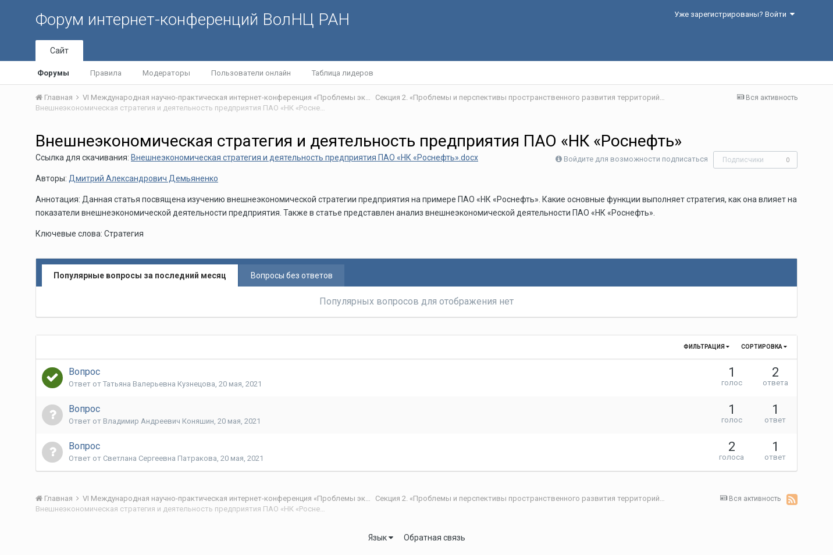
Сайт (59, 50)
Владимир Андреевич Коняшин (158, 421)
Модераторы (166, 73)
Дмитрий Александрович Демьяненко (143, 178)
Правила (106, 73)
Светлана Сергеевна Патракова (160, 458)
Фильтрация (706, 346)
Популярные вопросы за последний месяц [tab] (140, 275)
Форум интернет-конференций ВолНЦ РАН (192, 19)
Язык (380, 537)
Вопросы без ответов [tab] (292, 275)
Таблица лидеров (342, 73)
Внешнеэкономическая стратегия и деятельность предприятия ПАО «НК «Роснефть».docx (304, 157)
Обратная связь (434, 537)
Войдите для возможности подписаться (636, 159)
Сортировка (764, 346)
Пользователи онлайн (251, 73)
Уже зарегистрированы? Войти (734, 14)
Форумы (53, 73)
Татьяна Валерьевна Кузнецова (159, 383)
